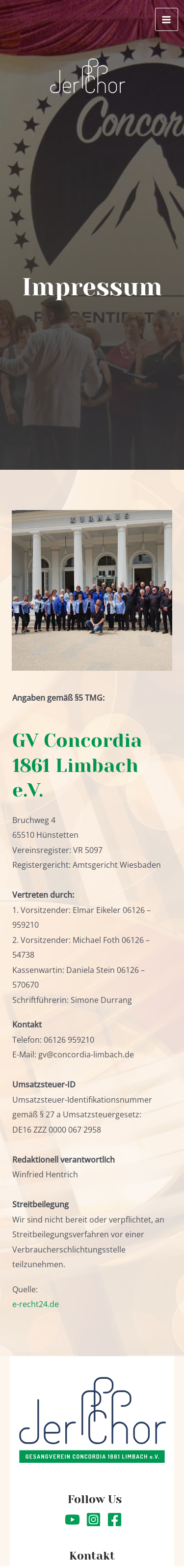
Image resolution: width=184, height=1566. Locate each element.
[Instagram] (93, 1519)
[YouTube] (72, 1519)
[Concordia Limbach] (88, 76)
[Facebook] (114, 1519)
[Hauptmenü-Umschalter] (166, 19)
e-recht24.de (35, 1304)
